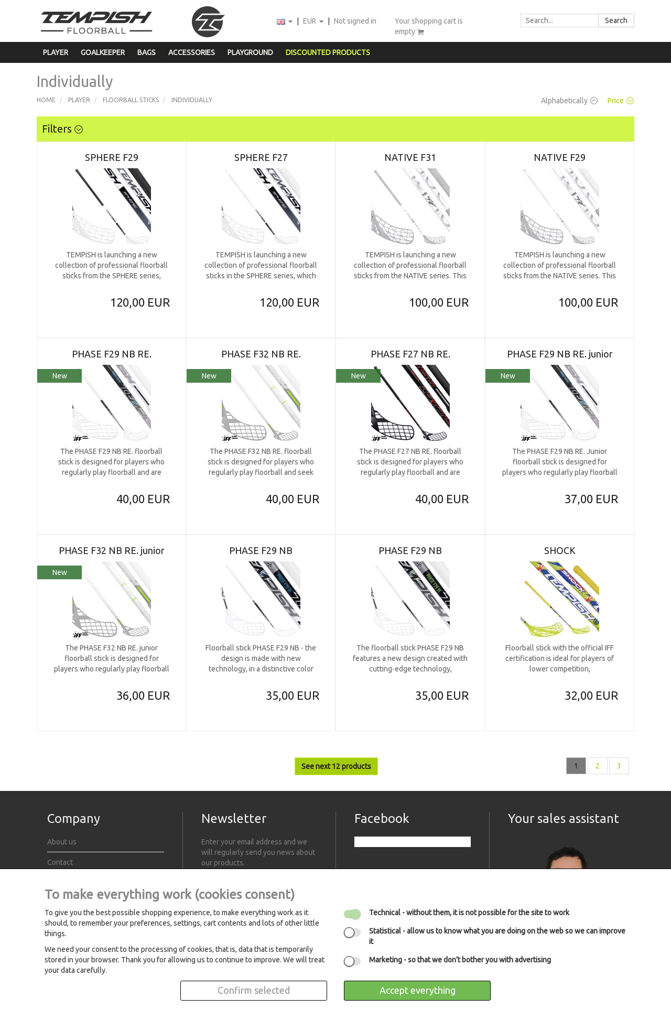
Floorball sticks (131, 99)
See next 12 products (336, 766)
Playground (250, 52)
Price (621, 100)
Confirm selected (254, 990)
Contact (60, 862)
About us (62, 842)
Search (616, 20)
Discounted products (328, 52)
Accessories (191, 52)
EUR (314, 22)
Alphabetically (569, 100)
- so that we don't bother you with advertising (460, 960)
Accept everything (418, 990)
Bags (146, 52)
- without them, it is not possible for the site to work (469, 912)
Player (55, 52)
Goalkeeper (103, 52)
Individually (191, 99)
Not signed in (355, 21)
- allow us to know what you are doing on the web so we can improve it (497, 936)
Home (46, 99)
